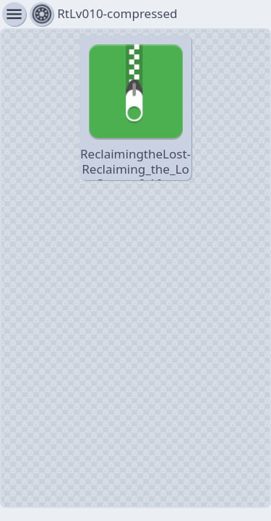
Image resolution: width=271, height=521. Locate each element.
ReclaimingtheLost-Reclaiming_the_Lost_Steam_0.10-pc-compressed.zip (135, 109)
